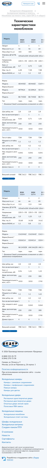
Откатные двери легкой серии (16, 404)
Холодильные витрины (12, 425)
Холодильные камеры (12, 379)
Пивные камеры (10, 388)
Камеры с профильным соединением (19, 385)
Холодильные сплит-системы (16, 417)
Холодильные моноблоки (14, 414)
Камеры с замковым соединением (18, 382)
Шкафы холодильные (12, 422)
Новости (6, 435)
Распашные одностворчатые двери (18, 398)
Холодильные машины (12, 411)
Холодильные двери (11, 395)
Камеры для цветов (12, 390)
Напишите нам (28, 3)
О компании (7, 432)
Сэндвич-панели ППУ (12, 427)
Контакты (6, 442)
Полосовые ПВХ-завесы (13, 406)
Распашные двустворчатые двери (17, 401)
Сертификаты (8, 439)
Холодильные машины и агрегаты (21, 13)
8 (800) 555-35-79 (9, 356)
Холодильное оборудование (21, 11)
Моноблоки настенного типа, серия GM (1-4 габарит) (23, 16)
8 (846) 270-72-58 (9, 358)
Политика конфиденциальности (15, 369)
